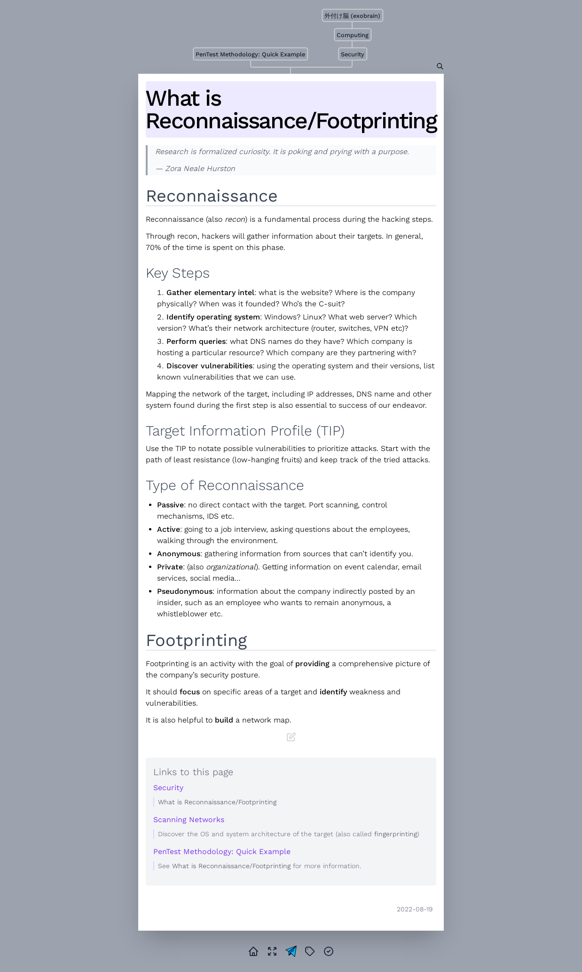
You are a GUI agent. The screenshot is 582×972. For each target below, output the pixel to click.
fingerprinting (395, 834)
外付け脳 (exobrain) (352, 15)
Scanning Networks (188, 819)
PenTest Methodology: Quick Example (250, 54)
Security (352, 54)
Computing (353, 35)
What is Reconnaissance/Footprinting (290, 109)
